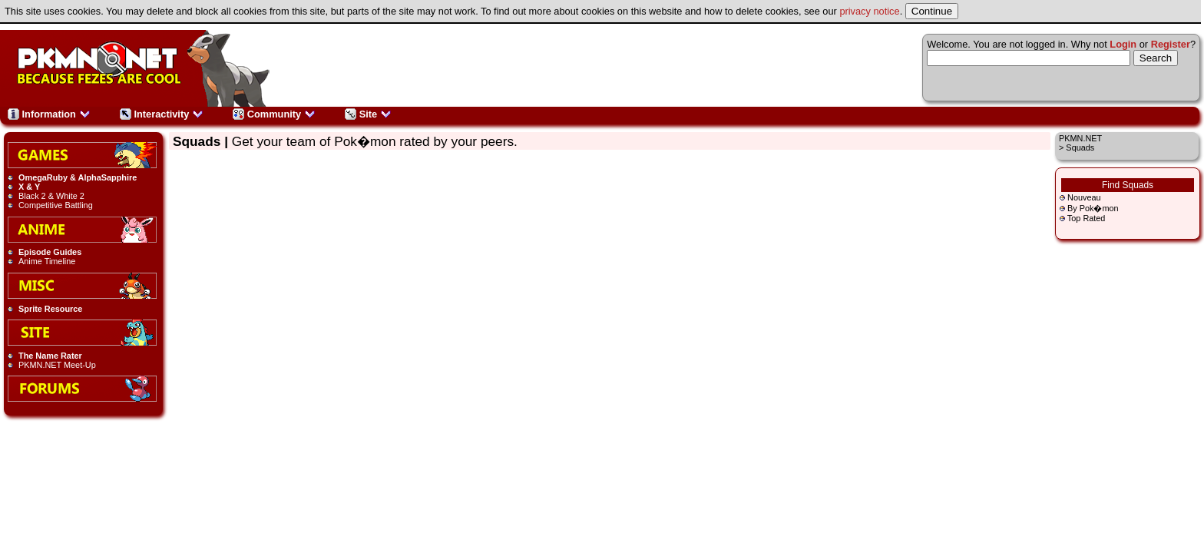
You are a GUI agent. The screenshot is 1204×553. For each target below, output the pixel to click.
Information (49, 114)
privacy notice (869, 11)
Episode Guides (49, 252)
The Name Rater (50, 355)
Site (368, 114)
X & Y (29, 186)
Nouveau (1084, 197)
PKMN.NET (1080, 138)
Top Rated (1086, 218)
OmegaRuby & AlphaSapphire (77, 177)
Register (1170, 44)
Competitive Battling (55, 205)
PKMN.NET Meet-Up (57, 364)
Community (274, 114)
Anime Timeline (46, 261)
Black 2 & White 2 (51, 195)
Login (1123, 44)
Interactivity (161, 114)
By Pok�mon (1093, 208)
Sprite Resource (50, 308)
